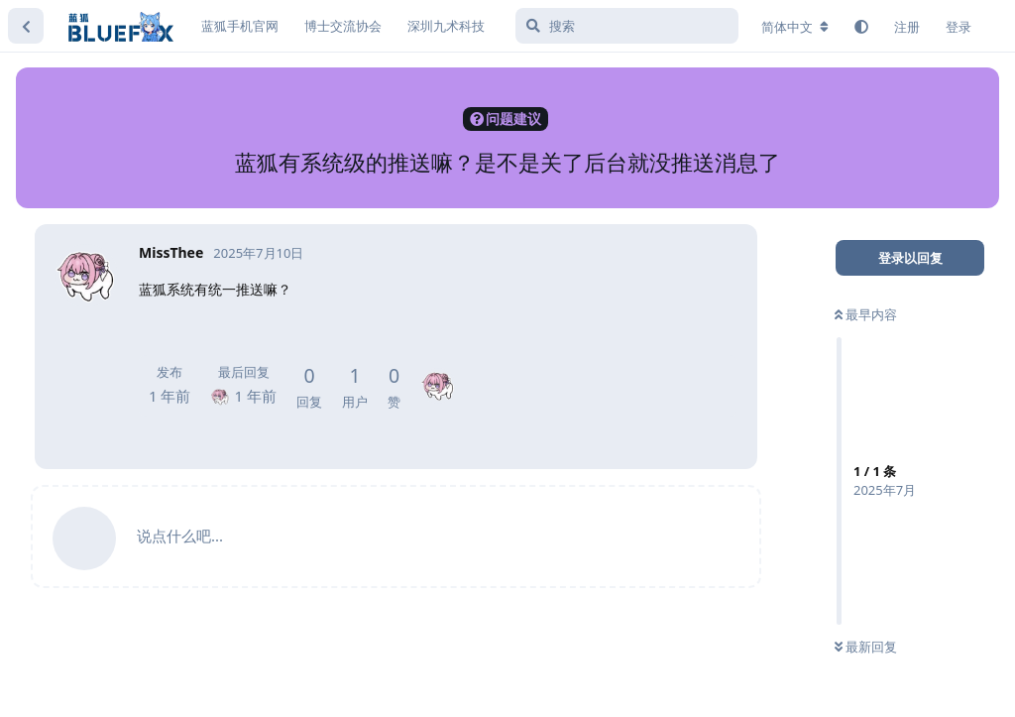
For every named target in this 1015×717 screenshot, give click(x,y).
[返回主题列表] (26, 26)
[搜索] (626, 26)
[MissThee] (438, 372)
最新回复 (866, 647)
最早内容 (866, 314)
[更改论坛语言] (795, 27)
